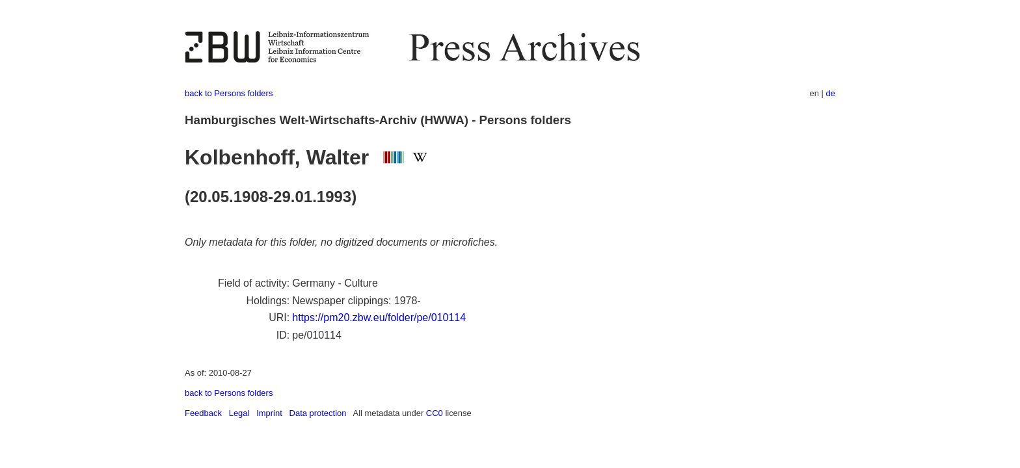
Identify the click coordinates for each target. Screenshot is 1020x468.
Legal (239, 413)
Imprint (269, 413)
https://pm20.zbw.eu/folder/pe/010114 (379, 317)
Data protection (318, 413)
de (830, 93)
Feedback (203, 413)
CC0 (434, 413)
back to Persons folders (229, 93)
